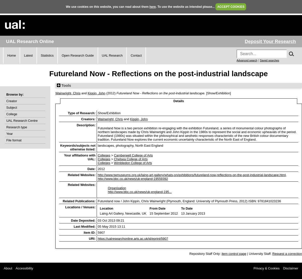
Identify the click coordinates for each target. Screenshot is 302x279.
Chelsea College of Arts (131, 159)
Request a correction (287, 254)
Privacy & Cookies (266, 268)
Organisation (117, 188)
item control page (233, 254)
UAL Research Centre (22, 121)
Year (9, 134)
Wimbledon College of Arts (133, 163)
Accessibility (24, 268)
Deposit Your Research (270, 41)
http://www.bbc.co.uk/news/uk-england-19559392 (133, 179)
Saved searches (269, 60)
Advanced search (247, 60)
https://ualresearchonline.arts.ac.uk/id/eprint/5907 (133, 239)
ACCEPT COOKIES (230, 7)
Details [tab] (178, 101)
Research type (16, 127)
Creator (11, 101)
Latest (28, 55)
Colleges (104, 155)
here (152, 7)
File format (13, 140)
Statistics (47, 55)
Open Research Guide (78, 55)
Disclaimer (290, 268)
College (11, 114)
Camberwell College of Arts (133, 155)
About (8, 268)
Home (11, 55)
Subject (11, 107)
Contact (136, 55)
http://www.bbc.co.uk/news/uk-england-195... (140, 192)
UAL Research (112, 55)
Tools (64, 86)
